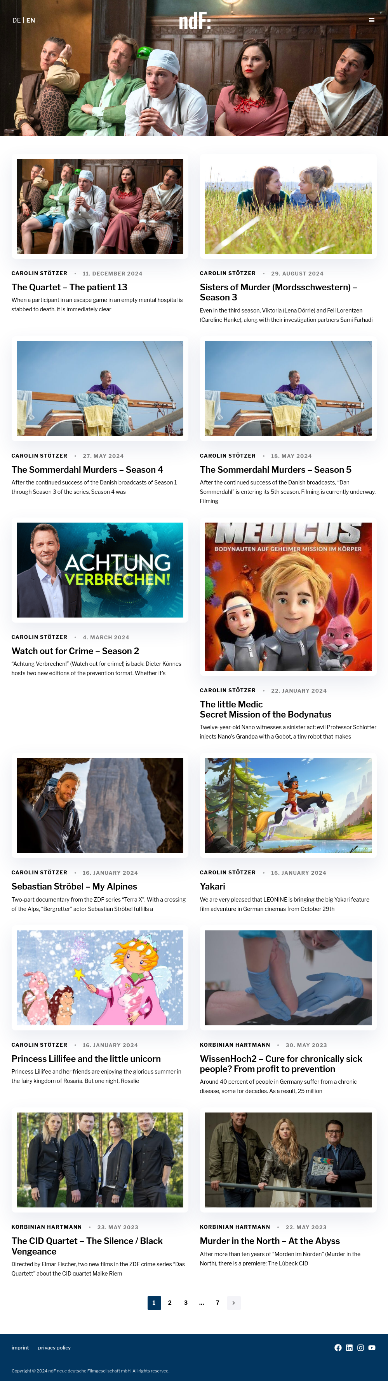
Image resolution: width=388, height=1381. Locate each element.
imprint (20, 1347)
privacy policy (54, 1347)
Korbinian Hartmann (235, 1045)
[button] (373, 20)
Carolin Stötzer (40, 273)
